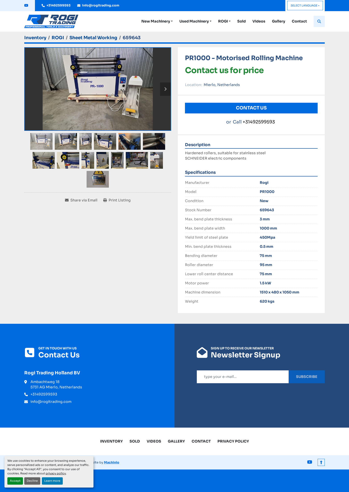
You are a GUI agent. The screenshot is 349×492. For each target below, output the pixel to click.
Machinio (111, 462)
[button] (157, 21)
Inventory (111, 441)
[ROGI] (58, 38)
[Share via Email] (81, 200)
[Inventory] (35, 38)
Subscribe (306, 376)
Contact (299, 21)
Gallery (278, 21)
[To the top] (321, 462)
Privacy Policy (233, 441)
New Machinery (155, 21)
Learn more (52, 481)
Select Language (304, 5)
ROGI (223, 21)
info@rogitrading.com (100, 5)
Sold (241, 21)
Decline (32, 481)
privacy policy (56, 473)
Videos (258, 21)
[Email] (243, 376)
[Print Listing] (117, 200)
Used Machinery (194, 21)
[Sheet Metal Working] (93, 38)
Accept (15, 481)
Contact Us (251, 108)
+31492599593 (59, 5)
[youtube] (26, 5)
